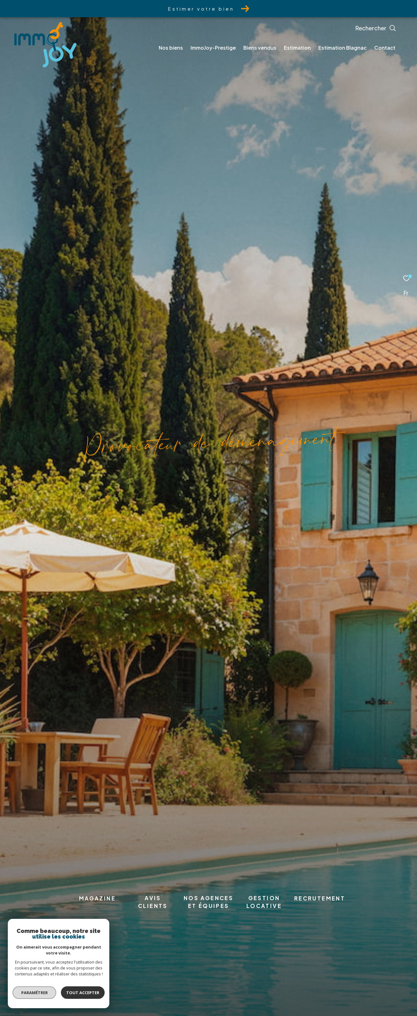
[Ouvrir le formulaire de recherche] (390, 28)
